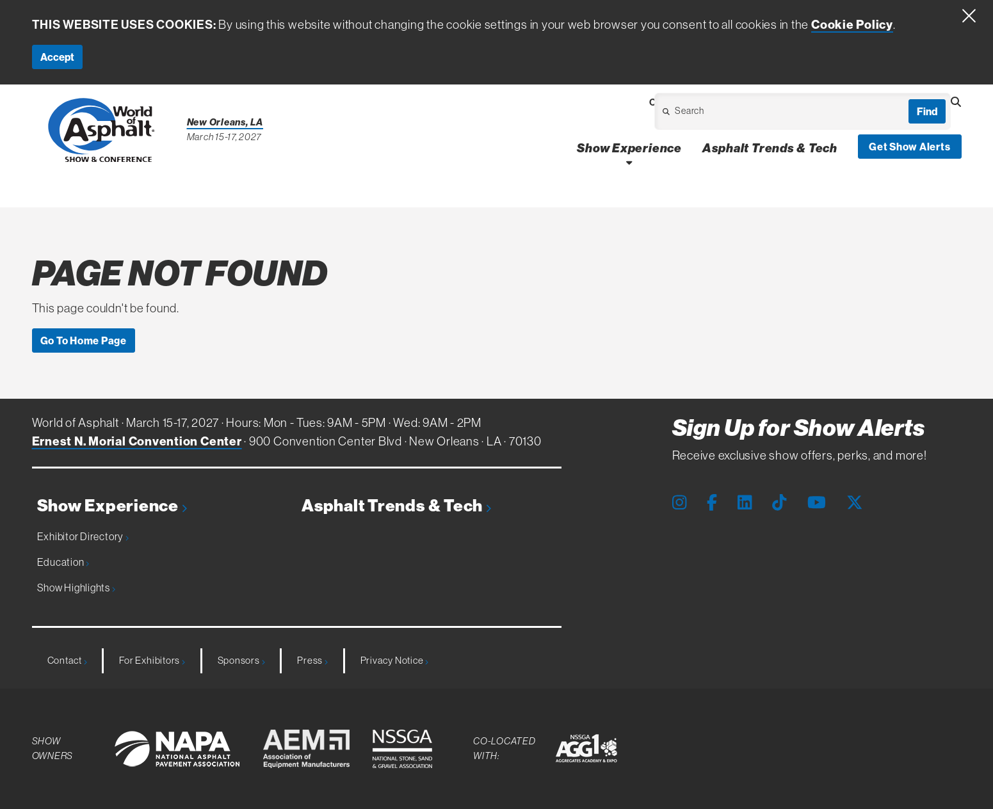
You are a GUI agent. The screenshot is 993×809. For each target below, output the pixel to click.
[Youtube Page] (816, 502)
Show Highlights (76, 587)
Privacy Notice (394, 660)
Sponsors (241, 660)
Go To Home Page (83, 340)
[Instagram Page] (679, 502)
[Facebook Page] (712, 502)
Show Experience (112, 506)
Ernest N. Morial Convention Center (137, 441)
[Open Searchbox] (956, 102)
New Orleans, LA (225, 122)
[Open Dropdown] (729, 115)
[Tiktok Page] (779, 502)
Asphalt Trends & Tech (396, 506)
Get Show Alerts (910, 146)
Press (312, 660)
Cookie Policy (852, 24)
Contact (67, 660)
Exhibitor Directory (83, 536)
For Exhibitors (151, 660)
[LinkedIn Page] (744, 502)
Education (63, 562)
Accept (57, 57)
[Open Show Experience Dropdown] (629, 162)
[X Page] (854, 502)
